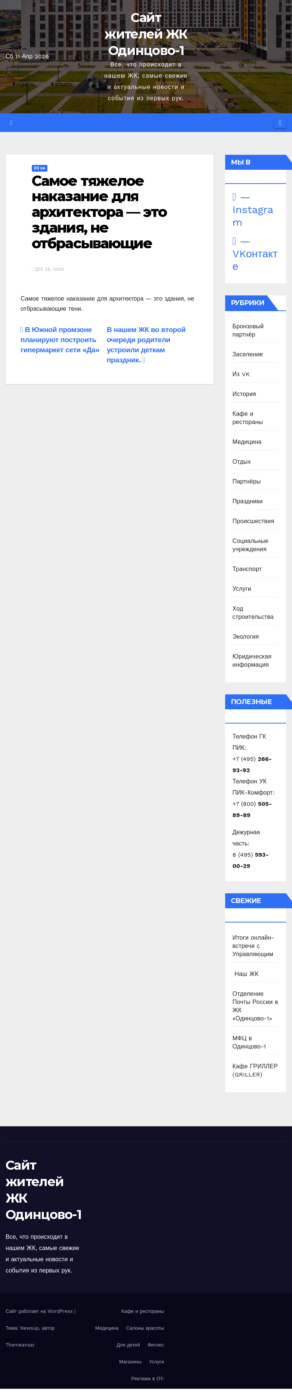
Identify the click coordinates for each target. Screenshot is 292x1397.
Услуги (242, 588)
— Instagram (253, 209)
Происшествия (253, 521)
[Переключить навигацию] (280, 122)
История (244, 393)
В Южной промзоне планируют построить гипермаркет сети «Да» (60, 339)
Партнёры (247, 481)
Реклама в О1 (147, 1378)
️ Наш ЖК (246, 973)
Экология (246, 636)
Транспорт (247, 568)
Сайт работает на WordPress (40, 1311)
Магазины (130, 1361)
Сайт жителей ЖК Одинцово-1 (146, 34)
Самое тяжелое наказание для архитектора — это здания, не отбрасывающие (99, 212)
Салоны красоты (145, 1328)
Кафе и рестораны (142, 1311)
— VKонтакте (255, 254)
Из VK (39, 168)
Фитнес (155, 1345)
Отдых (242, 461)
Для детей (128, 1345)
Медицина (247, 441)
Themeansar (20, 1345)
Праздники (248, 501)
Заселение (248, 354)
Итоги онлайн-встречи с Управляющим (253, 946)
